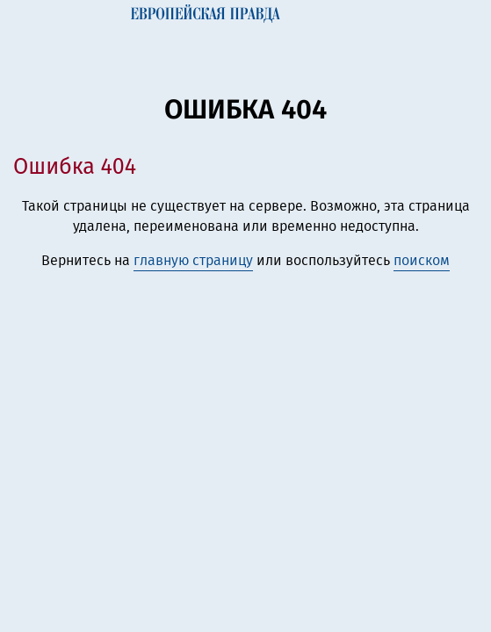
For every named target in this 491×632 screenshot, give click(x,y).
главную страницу (193, 260)
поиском (422, 260)
